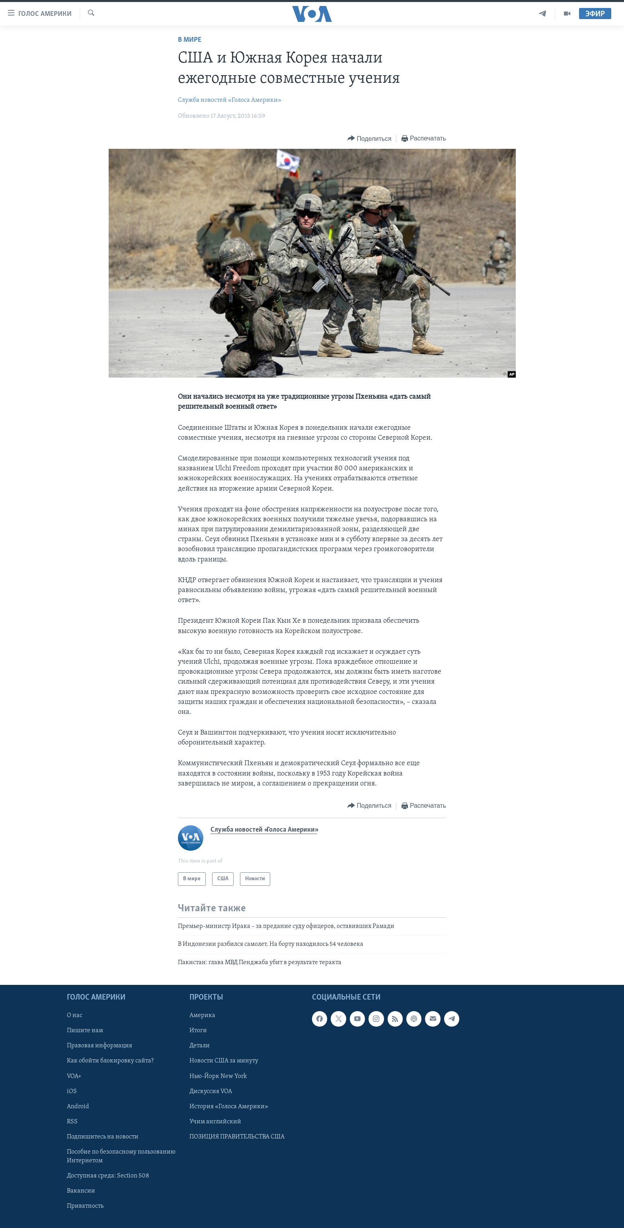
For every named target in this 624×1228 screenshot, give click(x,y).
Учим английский (215, 1122)
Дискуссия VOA (210, 1091)
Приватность (85, 1206)
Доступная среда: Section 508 (108, 1176)
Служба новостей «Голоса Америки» (229, 100)
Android (78, 1106)
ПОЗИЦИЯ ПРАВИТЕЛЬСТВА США (237, 1137)
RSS (72, 1122)
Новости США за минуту (223, 1061)
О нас (74, 1016)
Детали (199, 1046)
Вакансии (81, 1191)
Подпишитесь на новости (102, 1137)
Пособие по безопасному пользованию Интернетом (121, 1156)
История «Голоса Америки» (228, 1106)
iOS (72, 1091)
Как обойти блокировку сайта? (110, 1061)
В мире (189, 40)
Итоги (198, 1031)
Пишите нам (85, 1031)
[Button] (369, 138)
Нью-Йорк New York (218, 1076)
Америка (202, 1016)
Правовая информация (99, 1046)
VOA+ (74, 1076)
